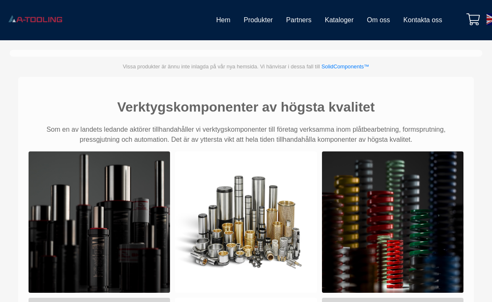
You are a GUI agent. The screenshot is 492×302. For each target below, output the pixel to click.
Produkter (258, 19)
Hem (223, 19)
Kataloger (339, 19)
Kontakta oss (422, 19)
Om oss (378, 19)
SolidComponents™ (345, 66)
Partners (298, 19)
